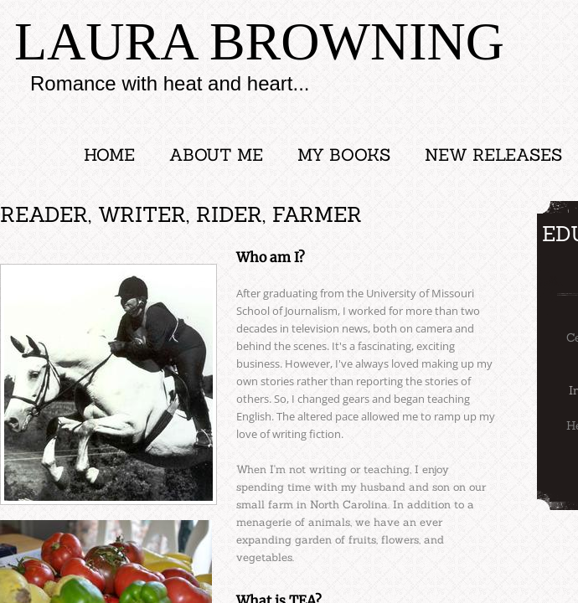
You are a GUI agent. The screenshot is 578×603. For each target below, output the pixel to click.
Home (109, 154)
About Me (216, 154)
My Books (343, 154)
